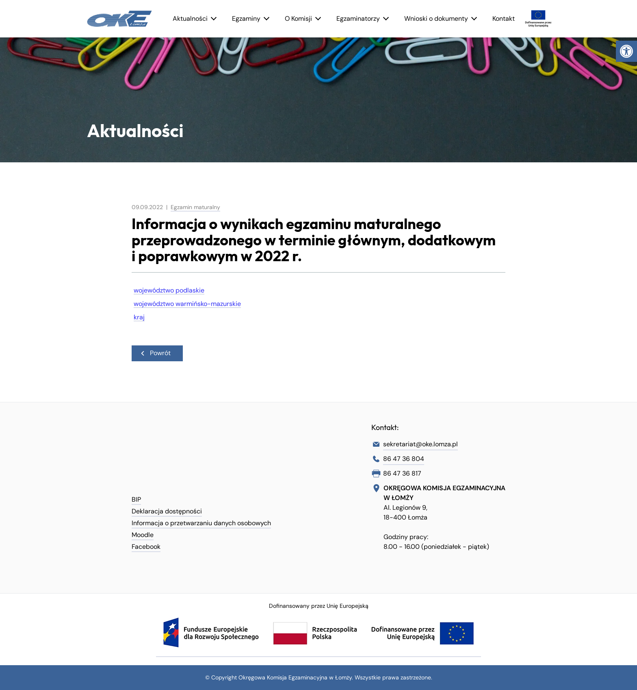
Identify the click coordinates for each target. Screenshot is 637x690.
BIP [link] (136, 499)
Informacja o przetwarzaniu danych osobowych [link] (201, 523)
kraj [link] (139, 317)
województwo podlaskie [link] (169, 290)
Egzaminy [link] (246, 18)
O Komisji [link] (298, 18)
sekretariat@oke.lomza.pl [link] (420, 444)
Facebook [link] (146, 546)
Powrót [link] (155, 353)
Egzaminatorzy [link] (358, 18)
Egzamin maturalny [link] (195, 207)
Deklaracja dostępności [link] (167, 511)
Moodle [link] (143, 535)
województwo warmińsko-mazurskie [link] (187, 303)
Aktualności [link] (190, 18)
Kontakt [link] (503, 18)
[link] (626, 51)
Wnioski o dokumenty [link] (436, 18)
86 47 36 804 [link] (403, 458)
